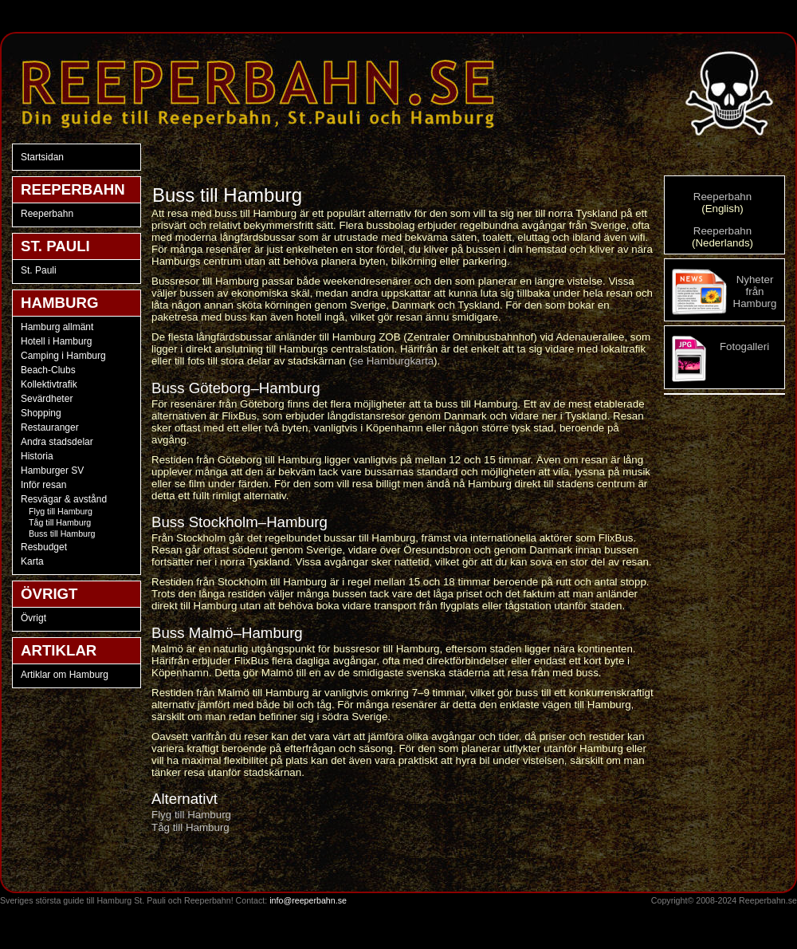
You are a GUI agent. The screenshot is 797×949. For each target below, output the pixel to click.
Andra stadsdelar (57, 441)
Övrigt (33, 618)
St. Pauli (39, 270)
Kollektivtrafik (49, 384)
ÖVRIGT (49, 593)
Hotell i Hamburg (56, 341)
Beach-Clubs (48, 370)
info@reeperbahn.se (308, 900)
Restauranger (50, 427)
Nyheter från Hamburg (755, 291)
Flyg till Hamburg (60, 511)
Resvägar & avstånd (64, 499)
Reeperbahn (47, 213)
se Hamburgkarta (393, 361)
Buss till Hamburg (62, 533)
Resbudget (44, 547)
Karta (32, 561)
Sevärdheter (47, 398)
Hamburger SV (52, 470)
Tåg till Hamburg (60, 522)
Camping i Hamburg (63, 355)
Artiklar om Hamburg (64, 674)
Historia (37, 456)
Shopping (41, 413)
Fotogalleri (744, 346)
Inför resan (43, 484)
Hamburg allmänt (57, 327)
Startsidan (42, 157)
